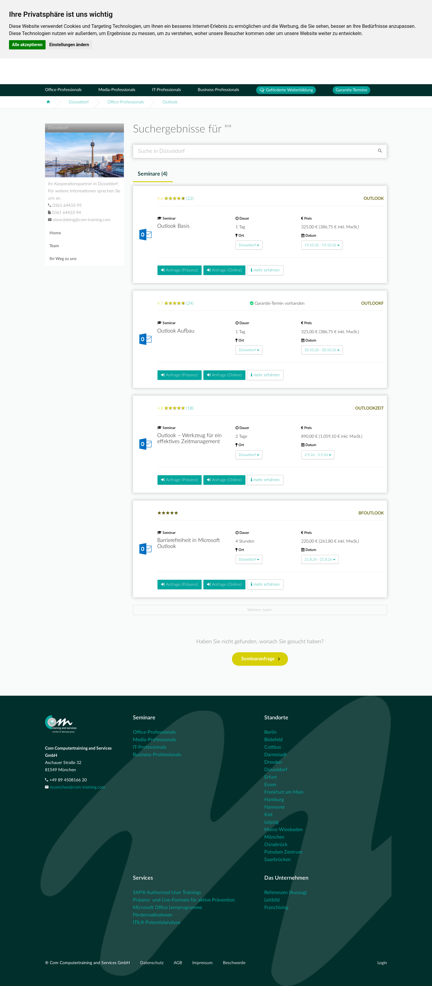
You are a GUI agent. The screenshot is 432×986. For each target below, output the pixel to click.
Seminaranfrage (260, 659)
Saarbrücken (277, 859)
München (274, 837)
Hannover (274, 807)
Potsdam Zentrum (283, 852)
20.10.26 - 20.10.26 (322, 350)
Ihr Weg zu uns (63, 259)
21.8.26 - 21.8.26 (319, 559)
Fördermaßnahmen (152, 915)
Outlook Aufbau (175, 331)
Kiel (268, 814)
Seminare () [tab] (152, 174)
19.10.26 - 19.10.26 (322, 245)
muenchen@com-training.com (77, 787)
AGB (178, 963)
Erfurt (270, 777)
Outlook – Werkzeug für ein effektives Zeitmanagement (189, 438)
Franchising (276, 907)
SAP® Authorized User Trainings (167, 892)
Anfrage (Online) (224, 270)
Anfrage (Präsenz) (179, 270)
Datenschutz (152, 963)
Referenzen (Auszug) (285, 892)
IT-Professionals (166, 90)
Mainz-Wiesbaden (283, 829)
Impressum (203, 963)
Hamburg (274, 799)
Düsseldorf (79, 102)
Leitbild (272, 900)
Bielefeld (273, 739)
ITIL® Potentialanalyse (156, 922)
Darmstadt (275, 754)
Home (55, 233)
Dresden (273, 762)
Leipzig (271, 822)
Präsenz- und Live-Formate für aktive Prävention (184, 900)
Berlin (270, 732)
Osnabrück (275, 844)
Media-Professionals (116, 90)
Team (54, 246)
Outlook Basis (173, 226)
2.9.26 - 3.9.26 (317, 455)
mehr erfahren (265, 270)
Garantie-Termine (351, 90)
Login (382, 963)
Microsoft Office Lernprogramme (167, 907)
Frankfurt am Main (284, 792)
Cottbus (272, 747)
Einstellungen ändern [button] (69, 44)
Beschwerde (234, 963)
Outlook (170, 102)
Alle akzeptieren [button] (27, 44)
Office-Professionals (63, 90)
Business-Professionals (218, 90)
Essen (270, 784)
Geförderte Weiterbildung (286, 90)
